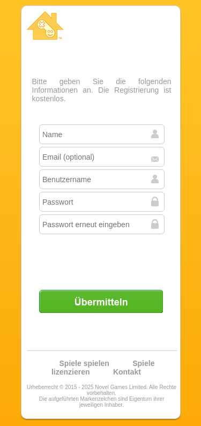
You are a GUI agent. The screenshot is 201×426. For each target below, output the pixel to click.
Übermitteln (101, 301)
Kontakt (127, 372)
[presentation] (101, 258)
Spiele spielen (84, 363)
